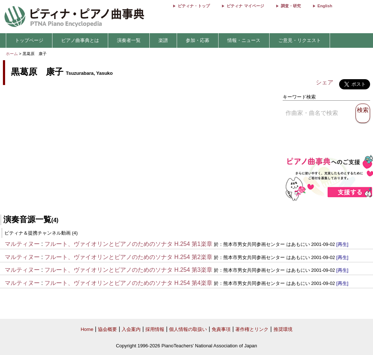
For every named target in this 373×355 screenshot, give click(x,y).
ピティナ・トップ (194, 6)
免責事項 (221, 329)
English (325, 6)
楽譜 (163, 40)
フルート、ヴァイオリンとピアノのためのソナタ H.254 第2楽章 (128, 257)
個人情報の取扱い (188, 329)
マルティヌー (22, 244)
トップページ (29, 40)
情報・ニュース (243, 40)
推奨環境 (283, 329)
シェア (324, 82)
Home (87, 329)
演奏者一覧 (129, 40)
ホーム (12, 53)
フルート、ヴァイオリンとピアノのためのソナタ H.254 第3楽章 (128, 270)
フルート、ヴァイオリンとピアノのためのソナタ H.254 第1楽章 (128, 244)
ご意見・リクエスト (299, 40)
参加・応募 (197, 40)
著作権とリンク (251, 329)
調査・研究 (291, 6)
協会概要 (107, 329)
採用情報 (154, 329)
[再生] (342, 244)
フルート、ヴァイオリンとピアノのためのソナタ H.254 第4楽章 (128, 283)
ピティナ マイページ (245, 6)
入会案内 (131, 329)
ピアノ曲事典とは (80, 40)
